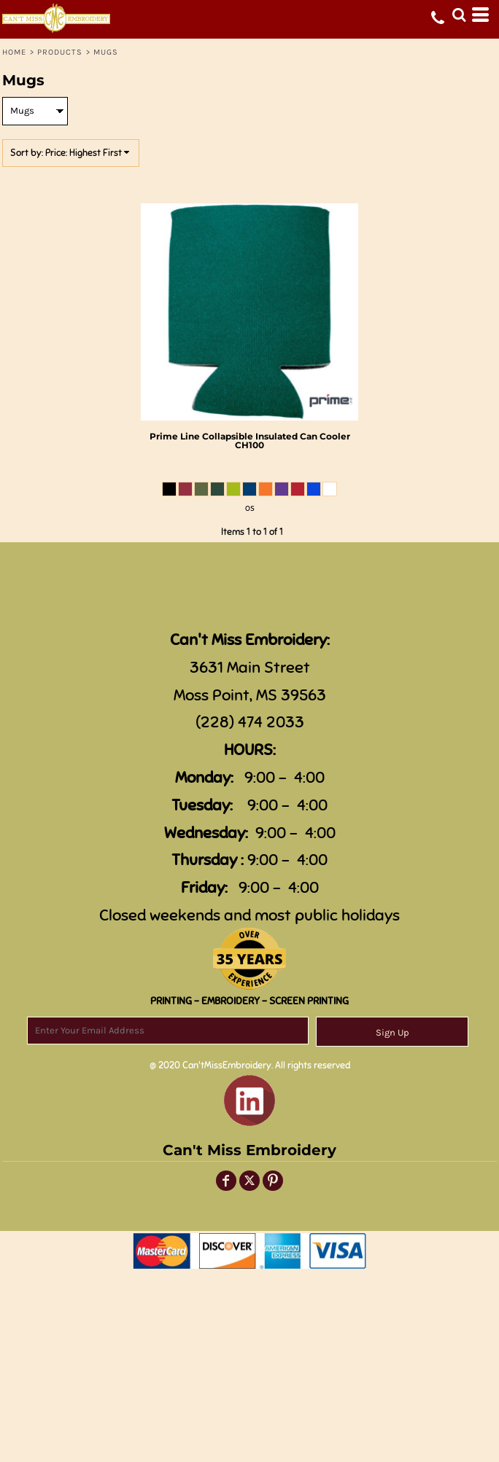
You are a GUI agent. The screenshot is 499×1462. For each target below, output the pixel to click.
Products (60, 52)
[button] (459, 14)
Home (14, 52)
